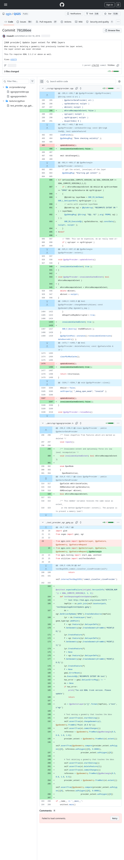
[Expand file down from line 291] (52, 128)
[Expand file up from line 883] (52, 169)
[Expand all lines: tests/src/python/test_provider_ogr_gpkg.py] (84, 533)
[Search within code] (82, 81)
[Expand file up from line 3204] (52, 395)
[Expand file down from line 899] (52, 259)
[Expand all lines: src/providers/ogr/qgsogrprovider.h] (84, 434)
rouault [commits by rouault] (10, 36)
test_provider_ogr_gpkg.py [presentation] (23, 105)
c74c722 (95, 65)
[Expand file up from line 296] (51, 440)
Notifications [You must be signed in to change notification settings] (74, 13)
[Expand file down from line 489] (52, 166)
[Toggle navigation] (5, 4)
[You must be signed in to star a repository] (111, 14)
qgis (8, 14)
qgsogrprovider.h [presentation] (18, 96)
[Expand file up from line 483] (52, 131)
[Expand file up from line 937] (52, 263)
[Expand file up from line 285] (52, 97)
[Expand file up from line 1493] (52, 357)
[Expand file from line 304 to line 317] (51, 488)
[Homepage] (62, 4)
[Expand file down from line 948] (52, 311)
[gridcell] (83, 97)
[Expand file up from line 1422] (52, 315)
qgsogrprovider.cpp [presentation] (19, 91)
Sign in (109, 4)
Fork (92, 13)
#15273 (13, 60)
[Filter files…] (21, 81)
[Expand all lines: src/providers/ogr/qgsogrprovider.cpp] (84, 88)
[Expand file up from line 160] (51, 579)
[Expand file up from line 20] (51, 538)
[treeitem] (21, 92)
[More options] (118, 88)
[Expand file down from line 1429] (52, 353)
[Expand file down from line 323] (51, 525)
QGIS (17, 14)
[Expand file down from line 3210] (52, 426)
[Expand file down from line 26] (51, 576)
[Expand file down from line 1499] (52, 391)
